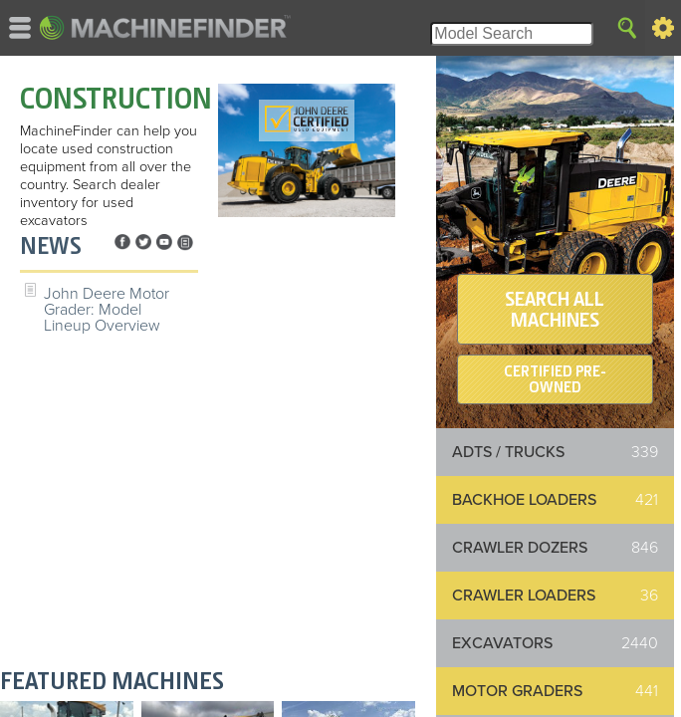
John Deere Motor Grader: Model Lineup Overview (106, 310)
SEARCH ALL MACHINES (554, 309)
